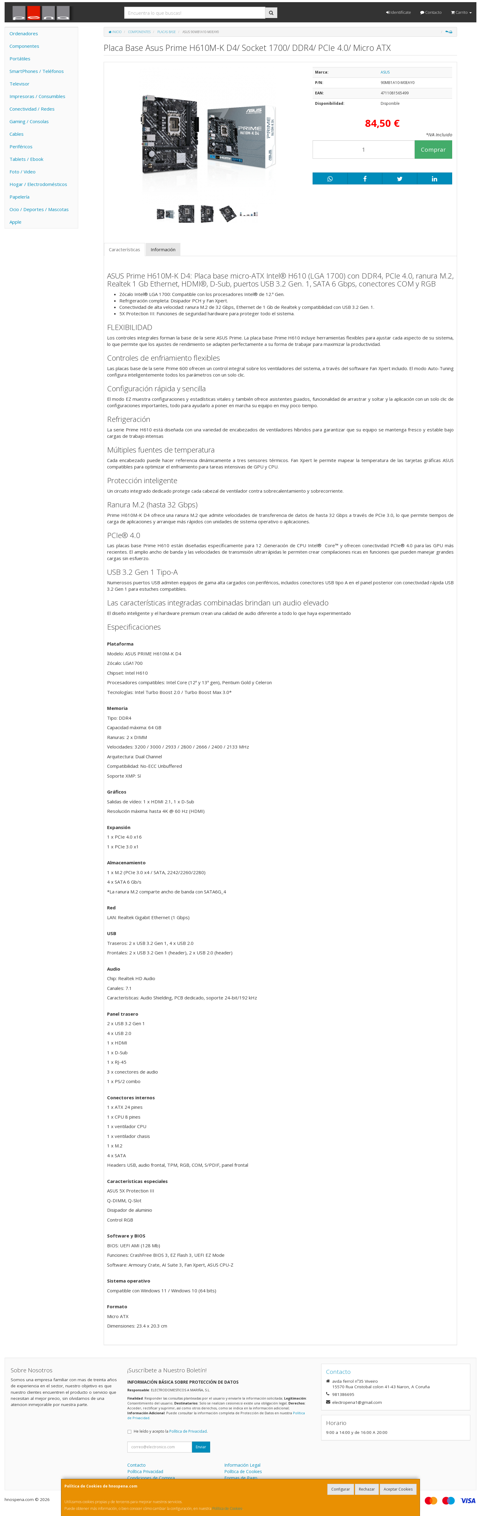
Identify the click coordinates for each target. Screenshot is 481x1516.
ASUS (385, 72)
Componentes (24, 46)
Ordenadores (24, 33)
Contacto (431, 12)
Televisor (19, 84)
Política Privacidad (145, 1471)
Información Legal (242, 1465)
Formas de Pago (240, 1478)
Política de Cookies (227, 1508)
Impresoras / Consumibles (37, 96)
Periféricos (21, 146)
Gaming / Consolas (29, 121)
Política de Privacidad (188, 1431)
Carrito (461, 12)
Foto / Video (23, 172)
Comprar (433, 149)
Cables (17, 134)
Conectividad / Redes (32, 109)
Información (163, 249)
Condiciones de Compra (151, 1478)
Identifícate (398, 12)
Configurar (340, 1489)
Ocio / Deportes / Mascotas (39, 209)
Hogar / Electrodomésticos (38, 184)
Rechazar (367, 1489)
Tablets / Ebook (26, 159)
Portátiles (20, 58)
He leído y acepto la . (171, 1431)
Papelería (19, 197)
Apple (15, 222)
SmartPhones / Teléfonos (37, 71)
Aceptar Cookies (398, 1489)
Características (124, 249)
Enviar (201, 1447)
